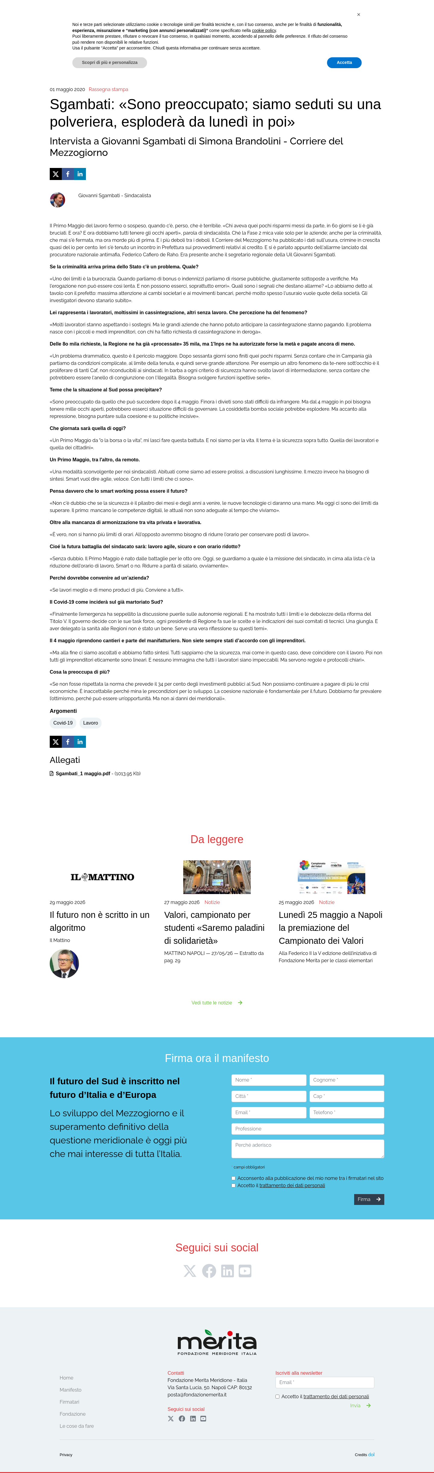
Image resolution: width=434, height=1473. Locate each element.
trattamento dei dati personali (292, 1185)
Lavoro (90, 722)
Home (35, 36)
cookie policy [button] (264, 1424)
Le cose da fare (175, 36)
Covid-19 (63, 722)
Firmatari (111, 36)
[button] (358, 1408)
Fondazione (59, 36)
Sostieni (401, 21)
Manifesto (87, 36)
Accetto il (281, 1185)
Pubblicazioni (234, 36)
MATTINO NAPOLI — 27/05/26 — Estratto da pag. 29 (217, 931)
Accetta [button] (344, 1456)
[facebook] (68, 174)
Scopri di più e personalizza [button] (109, 1456)
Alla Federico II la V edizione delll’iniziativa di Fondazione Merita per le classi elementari (331, 931)
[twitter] (56, 174)
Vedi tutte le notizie (217, 1002)
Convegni (140, 36)
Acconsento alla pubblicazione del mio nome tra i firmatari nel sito (310, 1178)
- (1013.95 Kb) (95, 773)
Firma (355, 21)
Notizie (207, 36)
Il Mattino (102, 921)
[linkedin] (80, 174)
